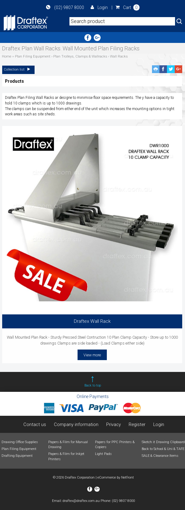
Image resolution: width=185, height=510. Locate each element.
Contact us (34, 424)
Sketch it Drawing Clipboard (163, 442)
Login (99, 7)
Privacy (113, 424)
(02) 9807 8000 (65, 7)
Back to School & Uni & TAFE (163, 449)
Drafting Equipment (17, 456)
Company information (76, 424)
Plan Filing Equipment (19, 449)
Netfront (127, 477)
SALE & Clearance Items (160, 456)
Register (137, 424)
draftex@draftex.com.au (81, 501)
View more (92, 355)
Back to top (92, 385)
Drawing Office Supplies (20, 442)
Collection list (18, 69)
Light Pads (103, 454)
